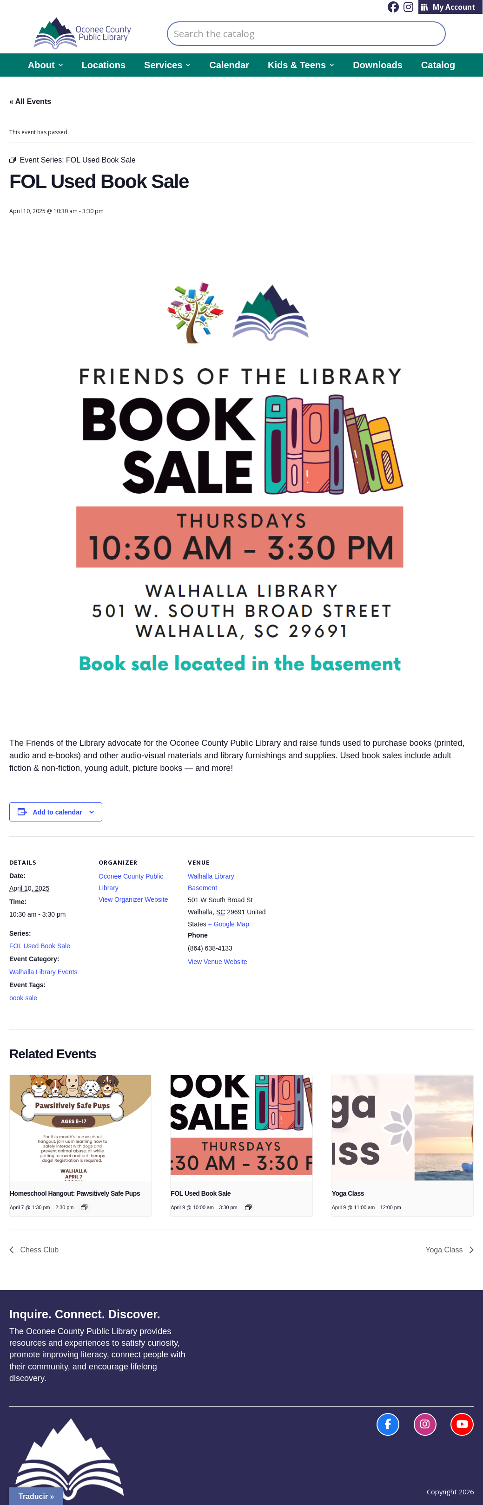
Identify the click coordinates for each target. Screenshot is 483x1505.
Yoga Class (348, 1193)
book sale (23, 998)
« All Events (30, 101)
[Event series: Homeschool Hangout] (84, 1207)
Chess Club (38, 1250)
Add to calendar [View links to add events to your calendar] (57, 812)
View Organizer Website (133, 899)
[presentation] (80, 1128)
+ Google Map (228, 924)
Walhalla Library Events (43, 972)
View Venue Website (217, 961)
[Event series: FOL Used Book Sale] (248, 1207)
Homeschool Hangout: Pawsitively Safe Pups (75, 1193)
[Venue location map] (326, 900)
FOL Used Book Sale (39, 946)
